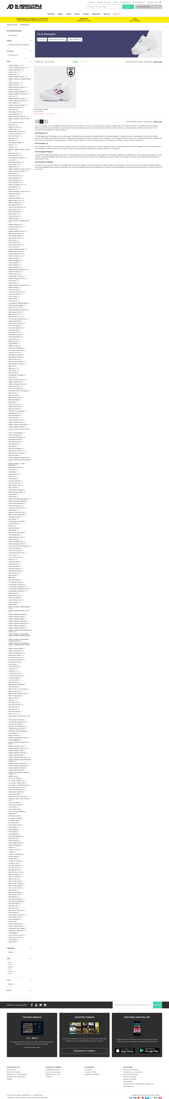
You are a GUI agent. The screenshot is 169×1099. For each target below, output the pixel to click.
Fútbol (86, 14)
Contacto (49, 1077)
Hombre (51, 14)
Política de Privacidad (130, 1074)
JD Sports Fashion (90, 1072)
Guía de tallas (11, 1069)
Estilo (77, 14)
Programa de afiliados (91, 1074)
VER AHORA (135, 20)
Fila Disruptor (13, 35)
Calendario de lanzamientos (16, 1077)
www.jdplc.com (37, 1095)
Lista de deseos (138, 2)
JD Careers (88, 1069)
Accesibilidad (127, 1081)
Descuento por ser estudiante (17, 1074)
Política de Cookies (129, 1077)
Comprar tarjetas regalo (32, 1047)
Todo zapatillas (75, 39)
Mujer (60, 14)
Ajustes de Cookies (129, 1079)
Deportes (96, 14)
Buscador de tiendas (104, 2)
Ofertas (116, 14)
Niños (68, 14)
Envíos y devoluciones (53, 1072)
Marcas (107, 14)
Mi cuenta (91, 2)
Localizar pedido (125, 2)
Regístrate (157, 1005)
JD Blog (9, 1079)
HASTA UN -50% (83, 20)
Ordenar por (39, 61)
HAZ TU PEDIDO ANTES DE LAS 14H (32, 20)
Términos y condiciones (131, 1069)
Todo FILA (42, 39)
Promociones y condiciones (132, 1072)
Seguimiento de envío (53, 1074)
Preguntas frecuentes (53, 1069)
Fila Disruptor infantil (41, 109)
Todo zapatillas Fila (57, 39)
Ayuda (115, 2)
